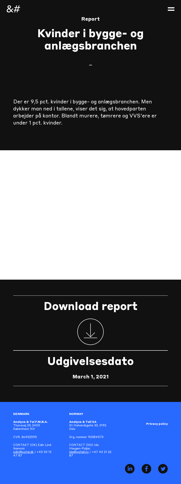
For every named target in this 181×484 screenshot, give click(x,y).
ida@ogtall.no (79, 452)
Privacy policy (157, 424)
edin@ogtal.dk (23, 452)
